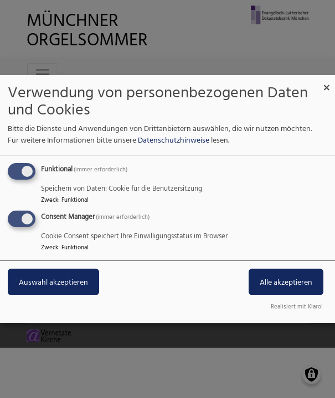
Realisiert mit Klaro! (297, 306)
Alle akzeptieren (286, 281)
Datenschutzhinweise (173, 139)
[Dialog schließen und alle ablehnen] (326, 82)
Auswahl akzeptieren (53, 281)
